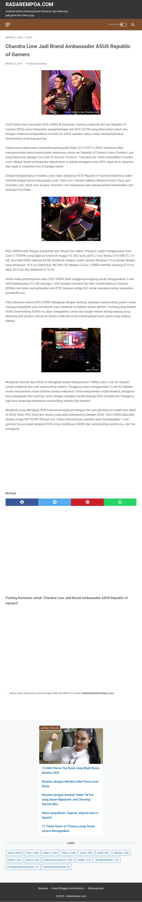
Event (86, 852)
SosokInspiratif (107, 859)
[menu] (8, 24)
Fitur (32, 852)
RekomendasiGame (56, 866)
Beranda (43, 888)
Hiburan (121, 852)
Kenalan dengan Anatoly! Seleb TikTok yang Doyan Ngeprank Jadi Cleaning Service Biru (68, 799)
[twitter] (54, 502)
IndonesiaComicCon (58, 859)
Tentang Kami (96, 888)
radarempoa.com (29, 4)
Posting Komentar (36, 63)
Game (14, 852)
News (50, 852)
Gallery (84, 859)
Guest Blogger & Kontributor (68, 888)
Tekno (69, 852)
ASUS (103, 852)
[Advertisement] (71, 461)
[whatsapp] (120, 502)
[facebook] (22, 502)
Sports (32, 859)
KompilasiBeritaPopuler (23, 866)
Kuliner (14, 859)
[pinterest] (87, 502)
